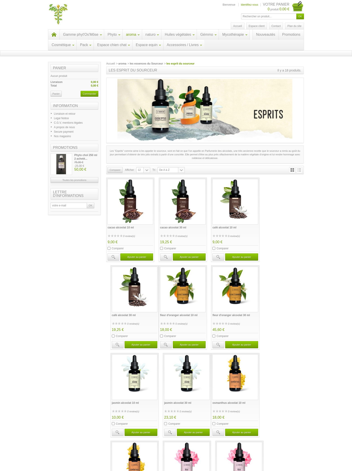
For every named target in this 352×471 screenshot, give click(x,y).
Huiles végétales (180, 34)
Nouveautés (265, 34)
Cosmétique (63, 45)
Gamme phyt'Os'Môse (82, 34)
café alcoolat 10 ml (221, 225)
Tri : (154, 170)
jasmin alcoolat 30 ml (272, 311)
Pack (86, 45)
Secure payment (63, 131)
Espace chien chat (113, 45)
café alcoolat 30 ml (271, 225)
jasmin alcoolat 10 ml (222, 311)
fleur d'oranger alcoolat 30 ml (177, 311)
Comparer (118, 246)
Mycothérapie (235, 34)
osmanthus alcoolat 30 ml (174, 396)
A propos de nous (64, 127)
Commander (89, 93)
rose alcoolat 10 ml (221, 396)
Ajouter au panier (135, 255)
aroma (133, 34)
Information (65, 106)
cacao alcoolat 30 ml (171, 225)
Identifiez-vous (249, 4)
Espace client (257, 26)
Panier (59, 68)
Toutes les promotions (74, 180)
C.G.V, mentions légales (68, 122)
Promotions (291, 34)
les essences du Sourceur (146, 63)
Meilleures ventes (126, 455)
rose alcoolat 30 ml (271, 396)
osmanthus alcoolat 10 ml (124, 396)
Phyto (114, 34)
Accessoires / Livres (184, 45)
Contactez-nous (182, 455)
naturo (152, 34)
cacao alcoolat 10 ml (121, 225)
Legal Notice (61, 118)
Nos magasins (62, 136)
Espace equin (148, 45)
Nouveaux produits (92, 455)
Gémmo (208, 34)
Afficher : (130, 170)
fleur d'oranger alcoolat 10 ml (126, 311)
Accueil (110, 63)
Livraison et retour (64, 113)
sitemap (278, 455)
